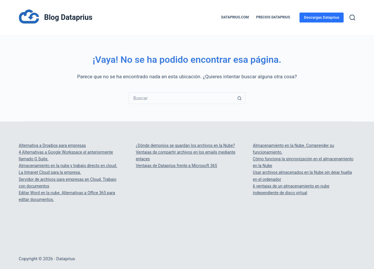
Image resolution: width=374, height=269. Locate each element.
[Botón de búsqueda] (239, 98)
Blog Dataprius (68, 17)
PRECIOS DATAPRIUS (273, 17)
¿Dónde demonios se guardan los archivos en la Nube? (185, 145)
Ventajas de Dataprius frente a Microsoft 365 (176, 165)
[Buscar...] (181, 98)
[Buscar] (352, 17)
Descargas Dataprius (321, 17)
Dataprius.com (235, 17)
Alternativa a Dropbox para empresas (52, 145)
